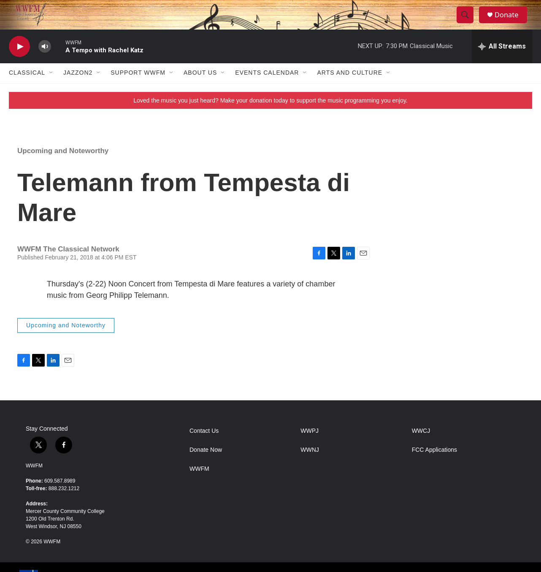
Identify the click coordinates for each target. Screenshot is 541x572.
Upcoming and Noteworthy (62, 166)
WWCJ (421, 445)
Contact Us (204, 445)
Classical (27, 87)
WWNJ (309, 464)
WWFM (34, 480)
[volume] (45, 61)
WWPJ (309, 445)
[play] (19, 61)
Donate (511, 22)
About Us (200, 87)
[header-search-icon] (468, 22)
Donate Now (205, 464)
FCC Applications (434, 464)
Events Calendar (267, 87)
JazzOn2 (77, 87)
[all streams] (502, 61)
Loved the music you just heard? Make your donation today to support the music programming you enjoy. (270, 115)
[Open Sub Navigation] (51, 87)
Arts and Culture (349, 87)
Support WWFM (138, 87)
